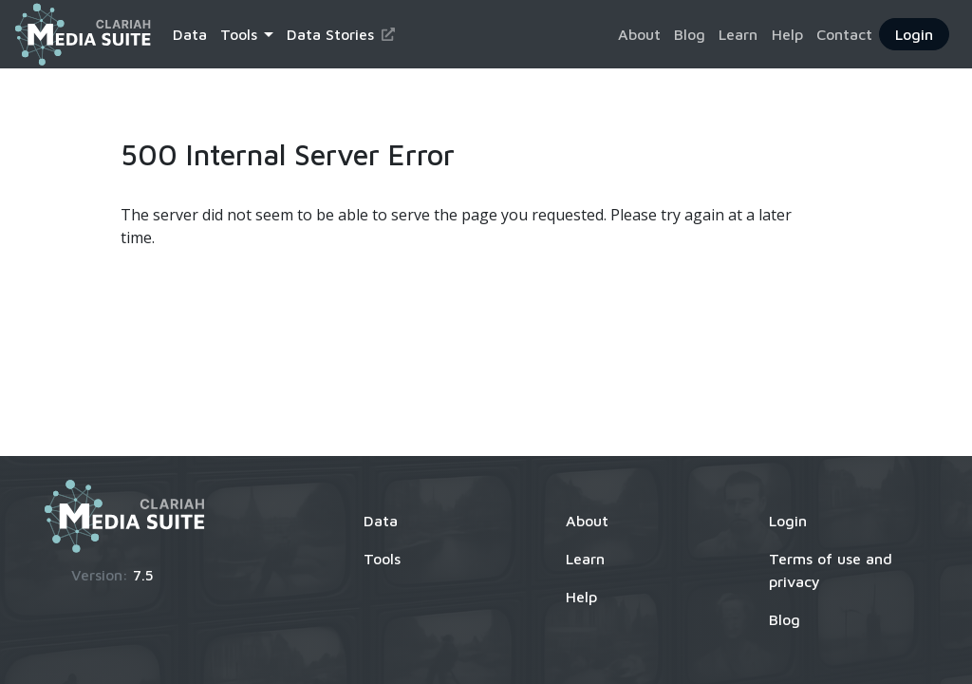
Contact (844, 34)
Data (190, 34)
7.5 (143, 574)
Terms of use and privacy (830, 570)
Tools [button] (238, 34)
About (639, 34)
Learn (738, 34)
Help (787, 34)
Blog (689, 34)
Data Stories (341, 34)
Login (914, 34)
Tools (382, 558)
